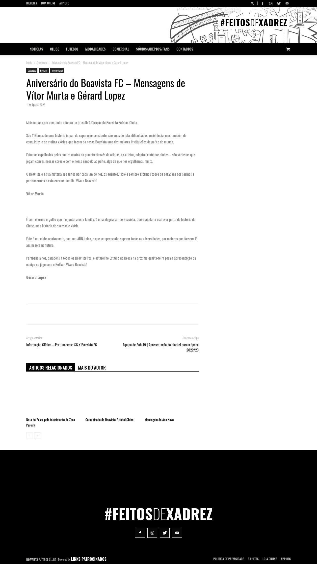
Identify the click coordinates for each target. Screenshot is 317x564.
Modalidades (95, 49)
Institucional (57, 70)
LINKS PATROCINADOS (88, 559)
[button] (253, 3)
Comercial (121, 49)
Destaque (42, 62)
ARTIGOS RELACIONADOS (50, 367)
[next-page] (37, 435)
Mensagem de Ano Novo (159, 419)
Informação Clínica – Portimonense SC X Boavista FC (61, 344)
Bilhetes (31, 3)
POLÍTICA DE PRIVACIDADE (228, 559)
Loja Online (48, 3)
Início (29, 62)
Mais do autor (92, 367)
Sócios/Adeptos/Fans (152, 49)
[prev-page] (29, 435)
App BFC (64, 3)
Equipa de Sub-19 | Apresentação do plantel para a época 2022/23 (161, 347)
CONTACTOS (185, 49)
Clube (54, 49)
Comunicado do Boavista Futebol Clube (109, 419)
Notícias (36, 49)
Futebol (72, 49)
